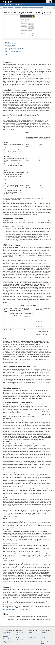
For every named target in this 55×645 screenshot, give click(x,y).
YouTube (43, 637)
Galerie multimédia (20, 635)
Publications (18, 7)
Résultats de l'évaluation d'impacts (12, 51)
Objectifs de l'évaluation (10, 45)
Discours (18, 637)
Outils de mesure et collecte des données (14, 48)
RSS (42, 639)
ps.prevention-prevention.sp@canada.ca (13, 604)
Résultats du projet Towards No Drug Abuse (32, 7)
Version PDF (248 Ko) (27, 25)
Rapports (6, 52)
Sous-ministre (6, 632)
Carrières (31, 635)
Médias (30, 632)
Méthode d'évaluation (9, 46)
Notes (5, 54)
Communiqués (19, 632)
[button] (49, 1)
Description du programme (10, 43)
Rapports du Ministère (8, 638)
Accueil (5, 7)
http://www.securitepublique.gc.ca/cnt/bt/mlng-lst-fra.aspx (16, 609)
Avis (4, 625)
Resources (10, 7)
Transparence (10, 625)
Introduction (7, 42)
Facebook (43, 632)
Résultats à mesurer (9, 49)
